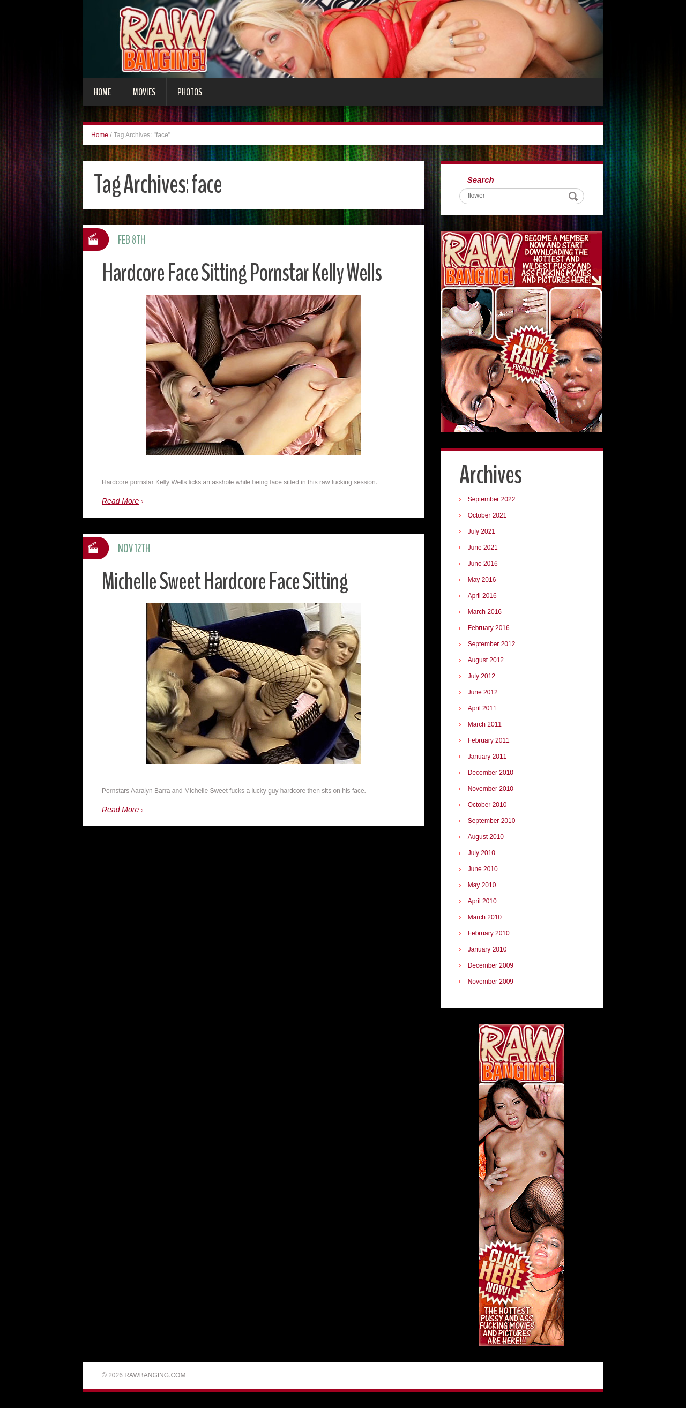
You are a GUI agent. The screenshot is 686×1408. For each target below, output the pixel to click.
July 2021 (481, 531)
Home (102, 92)
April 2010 (482, 901)
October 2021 (487, 515)
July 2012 (481, 676)
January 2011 (487, 756)
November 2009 (490, 981)
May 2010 (482, 885)
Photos (189, 92)
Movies (144, 92)
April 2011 (482, 708)
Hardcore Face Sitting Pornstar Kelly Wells (242, 273)
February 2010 (489, 933)
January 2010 (487, 949)
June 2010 (483, 869)
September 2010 (492, 821)
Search (480, 179)
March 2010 (485, 917)
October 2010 (487, 804)
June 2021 (483, 547)
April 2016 (482, 596)
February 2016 (489, 628)
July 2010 (481, 853)
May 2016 (482, 579)
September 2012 (492, 644)
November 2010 (490, 788)
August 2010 (486, 837)
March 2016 (485, 612)
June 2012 (483, 692)
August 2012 (486, 660)
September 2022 (492, 499)
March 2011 (485, 724)
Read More (120, 501)
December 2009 (490, 965)
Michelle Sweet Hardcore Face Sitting (225, 581)
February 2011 (489, 740)
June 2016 (483, 563)
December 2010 (490, 772)
